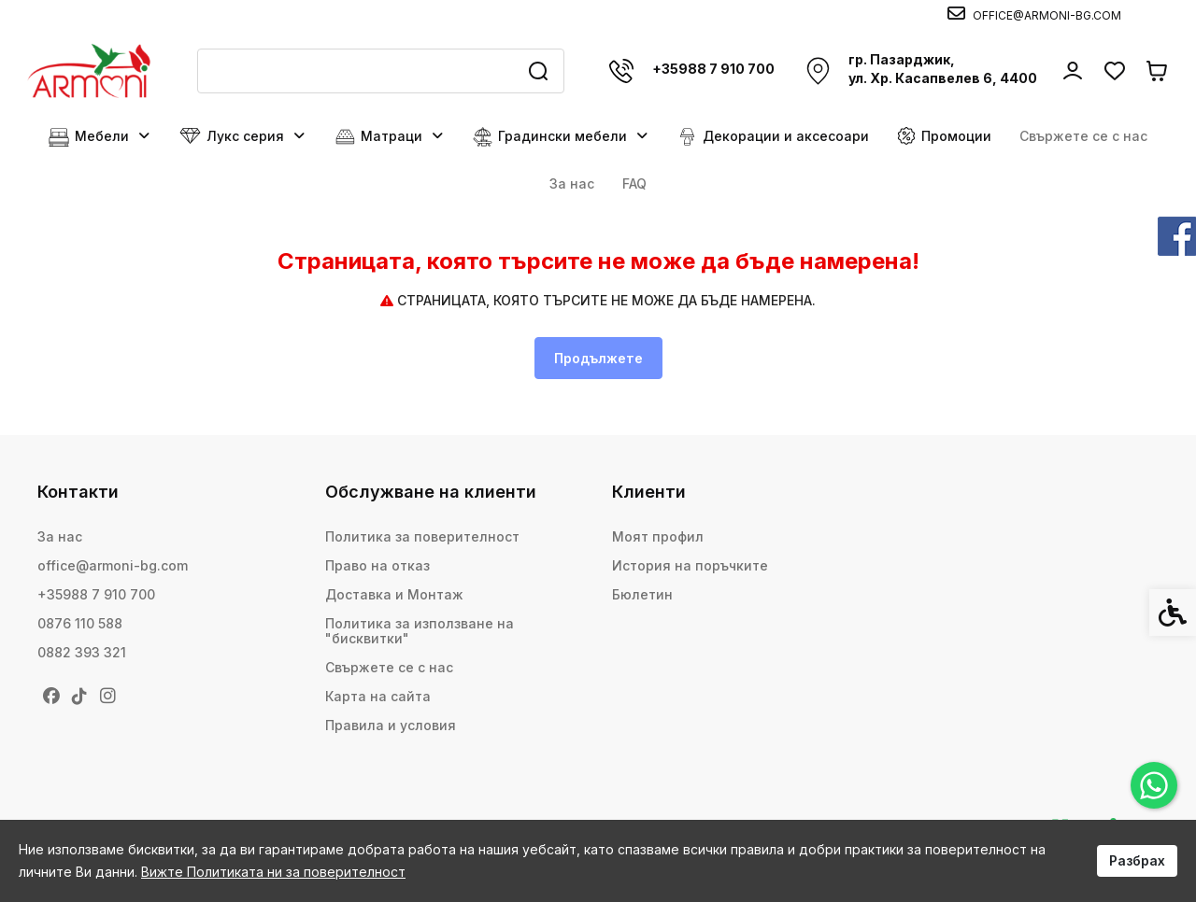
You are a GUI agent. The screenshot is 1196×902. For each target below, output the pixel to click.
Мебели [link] (100, 137)
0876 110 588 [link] (79, 623)
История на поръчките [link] (690, 565)
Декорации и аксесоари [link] (773, 137)
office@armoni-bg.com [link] (112, 565)
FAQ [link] (634, 183)
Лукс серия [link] (242, 136)
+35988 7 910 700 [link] (96, 594)
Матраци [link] (390, 137)
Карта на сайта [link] (378, 696)
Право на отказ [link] (377, 565)
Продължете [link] (598, 358)
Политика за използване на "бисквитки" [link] (419, 630)
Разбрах (1137, 860)
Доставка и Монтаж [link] (394, 594)
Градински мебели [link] (561, 137)
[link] (1154, 785)
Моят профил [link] (658, 536)
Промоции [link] (944, 136)
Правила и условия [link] (390, 725)
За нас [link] (571, 183)
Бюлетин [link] (642, 594)
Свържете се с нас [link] (1083, 136)
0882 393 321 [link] (81, 652)
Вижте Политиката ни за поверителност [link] (273, 872)
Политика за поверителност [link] (422, 536)
